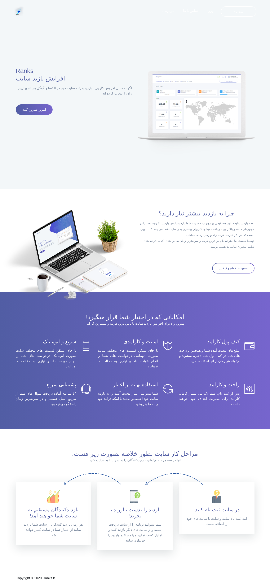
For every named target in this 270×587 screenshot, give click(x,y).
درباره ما (167, 11)
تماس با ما (190, 11)
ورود (210, 11)
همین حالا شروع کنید (233, 268)
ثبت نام (239, 11)
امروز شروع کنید (34, 109)
